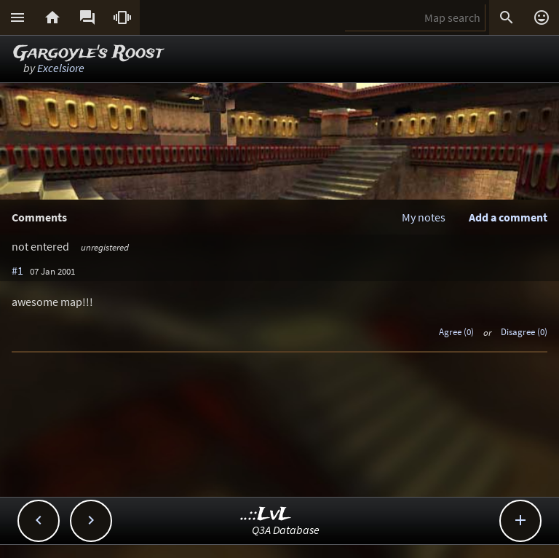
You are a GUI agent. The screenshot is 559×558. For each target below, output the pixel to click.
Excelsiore (60, 67)
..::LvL (266, 514)
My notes (423, 217)
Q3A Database (286, 529)
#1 (17, 270)
